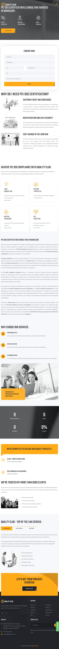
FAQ (32, 615)
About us (33, 605)
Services (33, 607)
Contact (47, 615)
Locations (33, 610)
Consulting (48, 605)
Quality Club (35, 645)
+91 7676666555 (7, 631)
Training (47, 607)
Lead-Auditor (48, 610)
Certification (48, 612)
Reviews (33, 612)
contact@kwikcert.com (9, 634)
